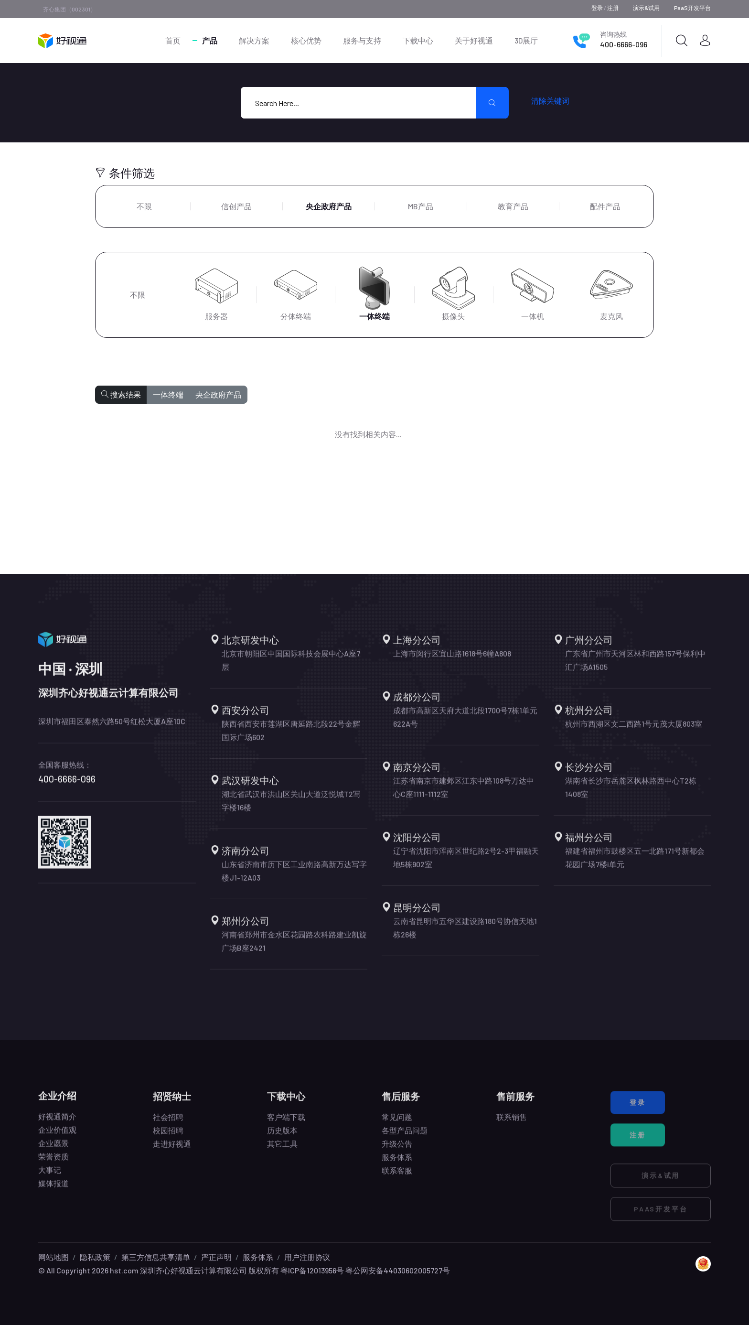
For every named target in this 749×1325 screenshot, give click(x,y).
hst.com (123, 1270)
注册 (613, 7)
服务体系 (258, 1256)
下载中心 (418, 40)
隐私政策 (95, 1256)
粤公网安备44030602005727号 (397, 1270)
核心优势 (306, 40)
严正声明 (216, 1256)
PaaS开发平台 (692, 7)
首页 (173, 40)
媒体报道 (53, 1191)
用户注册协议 (307, 1256)
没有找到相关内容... (368, 434)
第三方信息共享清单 (155, 1256)
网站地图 (53, 1256)
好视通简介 (57, 1124)
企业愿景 (53, 1150)
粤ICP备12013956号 (312, 1270)
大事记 (49, 1177)
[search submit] (492, 102)
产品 (209, 40)
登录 (597, 7)
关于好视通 (474, 40)
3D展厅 (526, 40)
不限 (144, 206)
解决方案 (254, 40)
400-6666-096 (623, 44)
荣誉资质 (53, 1164)
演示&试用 (646, 7)
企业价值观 (57, 1137)
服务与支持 (362, 40)
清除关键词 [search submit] (550, 100)
